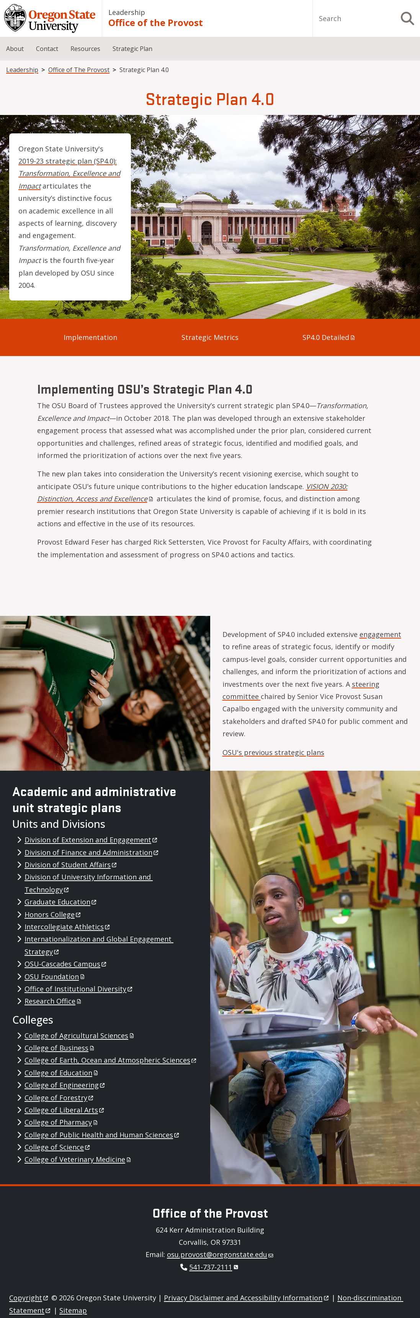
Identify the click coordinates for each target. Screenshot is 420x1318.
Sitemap (73, 1310)
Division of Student (71, 864)
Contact (47, 48)
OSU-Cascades (66, 963)
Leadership (126, 12)
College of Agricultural (80, 1035)
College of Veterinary (78, 1159)
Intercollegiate (68, 926)
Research (54, 1001)
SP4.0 (329, 337)
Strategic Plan (132, 48)
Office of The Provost (78, 70)
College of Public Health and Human (102, 1134)
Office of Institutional (79, 988)
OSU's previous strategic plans (273, 752)
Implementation (90, 337)
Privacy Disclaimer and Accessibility (247, 1297)
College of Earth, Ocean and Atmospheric (111, 1060)
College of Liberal (65, 1109)
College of (60, 1047)
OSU (55, 976)
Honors (53, 914)
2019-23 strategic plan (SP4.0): (69, 173)
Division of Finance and (92, 852)
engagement (380, 634)
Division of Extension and (92, 839)
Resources (85, 48)
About (15, 48)
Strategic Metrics (210, 337)
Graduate (61, 901)
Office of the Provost (155, 22)
